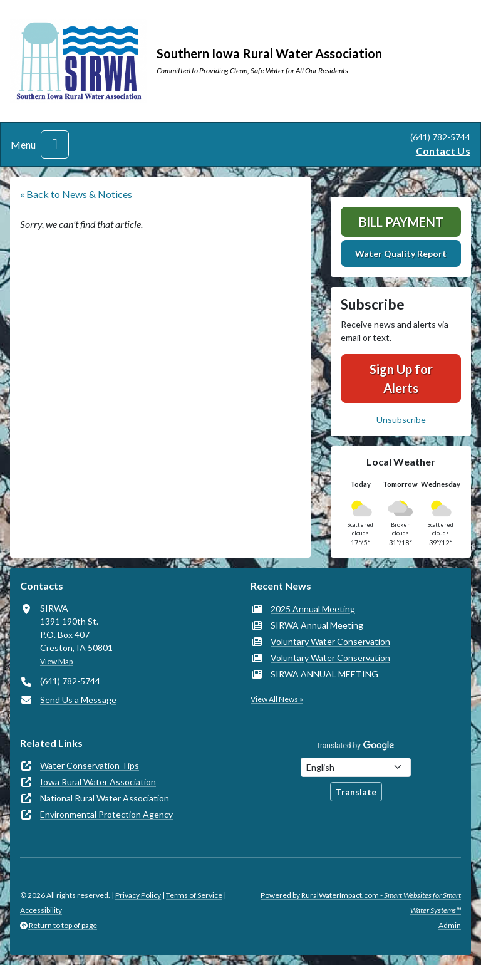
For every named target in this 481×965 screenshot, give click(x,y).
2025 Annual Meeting (313, 608)
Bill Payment (401, 221)
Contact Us (443, 151)
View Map (56, 661)
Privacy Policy (138, 895)
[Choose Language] (356, 767)
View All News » (277, 699)
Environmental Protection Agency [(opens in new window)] (106, 814)
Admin (449, 925)
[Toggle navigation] (55, 144)
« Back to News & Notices (76, 194)
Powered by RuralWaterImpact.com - (361, 902)
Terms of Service (194, 895)
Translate (356, 791)
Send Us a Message (78, 699)
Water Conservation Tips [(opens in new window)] (89, 765)
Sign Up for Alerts (401, 378)
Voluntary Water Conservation (330, 641)
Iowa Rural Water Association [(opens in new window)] (98, 781)
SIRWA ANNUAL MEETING (324, 674)
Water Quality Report (401, 253)
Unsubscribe (401, 419)
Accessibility (41, 910)
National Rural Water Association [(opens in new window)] (104, 798)
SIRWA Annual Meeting (317, 625)
